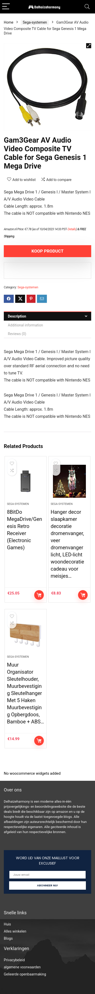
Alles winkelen (15, 931)
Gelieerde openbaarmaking (25, 974)
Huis (7, 924)
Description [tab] (17, 316)
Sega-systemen (35, 22)
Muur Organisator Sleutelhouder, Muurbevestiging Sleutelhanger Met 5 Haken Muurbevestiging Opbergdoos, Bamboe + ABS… (25, 693)
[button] (88, 45)
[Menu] (6, 6)
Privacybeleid (14, 960)
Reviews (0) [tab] (17, 334)
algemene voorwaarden (22, 967)
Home (8, 22)
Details (72, 229)
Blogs (8, 938)
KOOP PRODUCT (47, 251)
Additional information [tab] (25, 325)
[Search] (87, 6)
